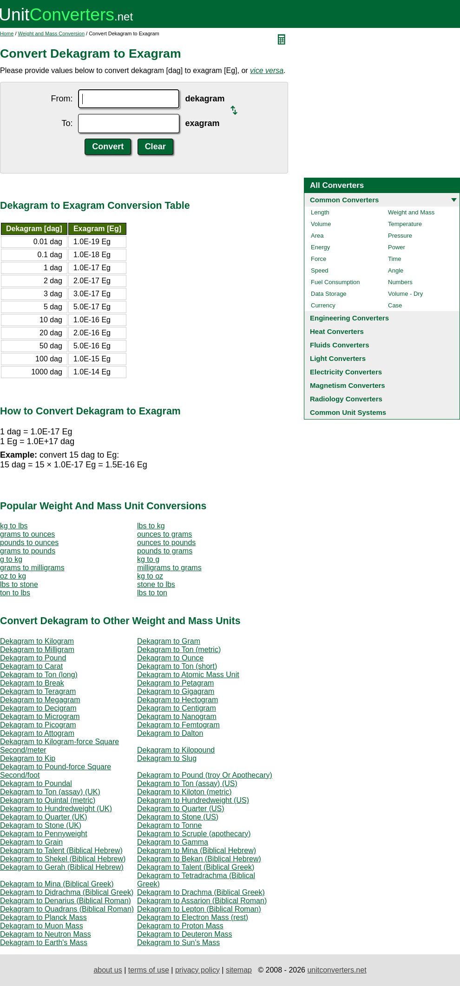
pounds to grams (164, 551)
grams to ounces (27, 534)
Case (395, 305)
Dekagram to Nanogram (177, 716)
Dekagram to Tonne (169, 825)
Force (318, 258)
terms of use (148, 970)
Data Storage (329, 293)
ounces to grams (164, 534)
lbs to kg (151, 526)
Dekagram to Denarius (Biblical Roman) (65, 901)
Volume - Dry (405, 293)
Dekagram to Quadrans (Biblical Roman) (67, 909)
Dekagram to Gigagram (175, 691)
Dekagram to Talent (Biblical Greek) (195, 867)
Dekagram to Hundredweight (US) (193, 800)
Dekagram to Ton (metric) (179, 649)
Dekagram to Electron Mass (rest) (192, 917)
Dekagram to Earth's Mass (43, 942)
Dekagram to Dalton (170, 733)
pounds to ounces (29, 542)
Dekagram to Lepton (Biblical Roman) (199, 909)
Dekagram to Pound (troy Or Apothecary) (204, 775)
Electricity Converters (346, 372)
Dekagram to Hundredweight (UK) (56, 809)
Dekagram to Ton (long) (39, 675)
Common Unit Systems (348, 412)
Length (320, 212)
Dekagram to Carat (31, 666)
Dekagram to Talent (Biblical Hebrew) (61, 850)
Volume (321, 223)
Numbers (400, 282)
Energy (320, 247)
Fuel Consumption (335, 282)
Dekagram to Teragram (38, 691)
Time (394, 258)
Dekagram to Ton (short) (177, 666)
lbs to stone (19, 584)
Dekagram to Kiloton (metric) (184, 792)
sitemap (239, 970)
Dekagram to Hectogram (177, 700)
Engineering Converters (349, 318)
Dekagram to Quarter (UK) (43, 817)
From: (61, 98)
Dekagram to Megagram (40, 700)
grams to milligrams (32, 568)
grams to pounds (27, 551)
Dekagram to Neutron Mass (45, 934)
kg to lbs (14, 526)
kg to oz (150, 576)
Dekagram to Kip (27, 758)
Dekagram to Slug (167, 758)
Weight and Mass (411, 212)
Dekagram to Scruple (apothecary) (194, 834)
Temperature (405, 223)
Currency (323, 305)
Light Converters (338, 358)
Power (396, 247)
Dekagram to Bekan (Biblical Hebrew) (199, 859)
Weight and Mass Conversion (51, 33)
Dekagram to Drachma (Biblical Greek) (201, 892)
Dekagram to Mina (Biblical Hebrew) (196, 850)
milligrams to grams (169, 568)
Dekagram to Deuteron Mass (184, 934)
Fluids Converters (339, 345)
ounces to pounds (166, 542)
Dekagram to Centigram (176, 708)
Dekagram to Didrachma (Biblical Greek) (66, 892)
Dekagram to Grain (31, 842)
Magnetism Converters (347, 385)
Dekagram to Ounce (170, 658)
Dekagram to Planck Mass (43, 917)
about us (107, 970)
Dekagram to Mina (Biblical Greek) (57, 884)
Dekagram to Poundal (36, 783)
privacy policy (197, 970)
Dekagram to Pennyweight (43, 834)
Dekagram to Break (32, 683)
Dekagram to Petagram (175, 683)
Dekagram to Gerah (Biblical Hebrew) (62, 867)
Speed (320, 270)
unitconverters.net (336, 970)
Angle (395, 270)
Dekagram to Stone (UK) (40, 825)
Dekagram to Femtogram (178, 725)
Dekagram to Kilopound (176, 750)
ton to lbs (15, 593)
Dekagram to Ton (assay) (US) (187, 783)
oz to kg (13, 576)
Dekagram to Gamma (172, 842)
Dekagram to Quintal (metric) (47, 800)
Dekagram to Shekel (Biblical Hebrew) (62, 859)
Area (317, 235)
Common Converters (344, 200)
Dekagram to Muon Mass (41, 926)
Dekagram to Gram (168, 641)
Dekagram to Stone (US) (177, 817)
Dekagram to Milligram (37, 649)
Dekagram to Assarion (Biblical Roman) (202, 901)
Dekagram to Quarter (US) (180, 809)
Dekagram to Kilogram (37, 641)
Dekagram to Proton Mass (180, 926)
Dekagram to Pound (33, 658)
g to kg (11, 559)
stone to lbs (156, 584)
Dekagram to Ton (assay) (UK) (50, 792)
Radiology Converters (346, 399)
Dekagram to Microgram (40, 716)
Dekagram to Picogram (38, 725)
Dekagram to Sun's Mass (178, 942)
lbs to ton (152, 593)
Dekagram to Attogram (37, 733)
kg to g (148, 559)
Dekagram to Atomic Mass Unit (188, 675)
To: (66, 123)
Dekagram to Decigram (38, 708)
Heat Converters (337, 331)
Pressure (400, 235)
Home (6, 33)
